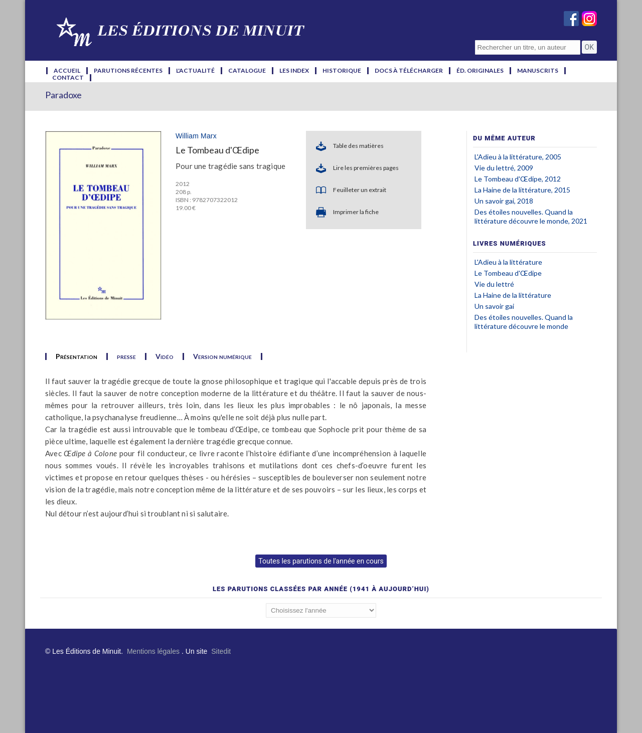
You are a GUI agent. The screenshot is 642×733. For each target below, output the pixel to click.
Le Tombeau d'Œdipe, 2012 (517, 178)
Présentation (76, 356)
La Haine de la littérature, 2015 (522, 190)
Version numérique (222, 356)
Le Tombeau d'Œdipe (508, 273)
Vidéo (164, 356)
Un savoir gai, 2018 (503, 201)
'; (321, 610)
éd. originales (480, 70)
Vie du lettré (494, 284)
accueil (67, 70)
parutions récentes (128, 70)
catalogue (247, 70)
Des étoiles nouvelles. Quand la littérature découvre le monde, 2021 (530, 216)
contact (68, 77)
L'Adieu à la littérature (508, 262)
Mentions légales (153, 651)
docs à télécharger (409, 70)
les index (294, 70)
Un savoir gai (494, 306)
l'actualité (195, 70)
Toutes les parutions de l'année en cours (320, 561)
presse (126, 356)
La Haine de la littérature (512, 295)
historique (342, 70)
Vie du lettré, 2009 (503, 167)
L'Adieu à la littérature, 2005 (517, 156)
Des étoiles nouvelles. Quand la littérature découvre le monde (523, 321)
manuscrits (537, 70)
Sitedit (221, 651)
